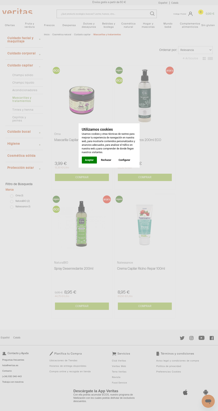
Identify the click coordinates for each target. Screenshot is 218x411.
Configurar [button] (124, 160)
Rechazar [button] (106, 160)
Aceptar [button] (89, 160)
